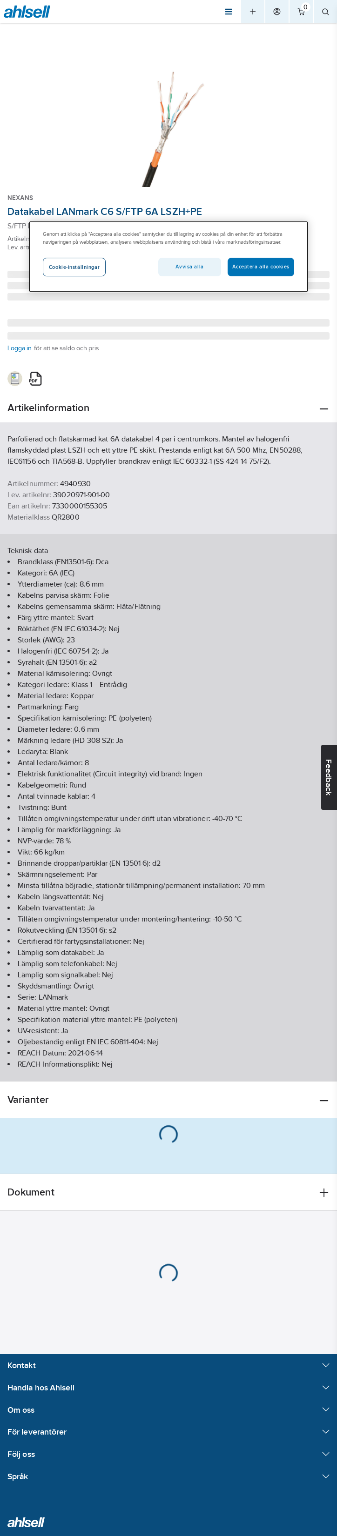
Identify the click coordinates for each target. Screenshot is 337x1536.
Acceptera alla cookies (261, 267)
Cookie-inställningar (74, 267)
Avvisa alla (189, 267)
